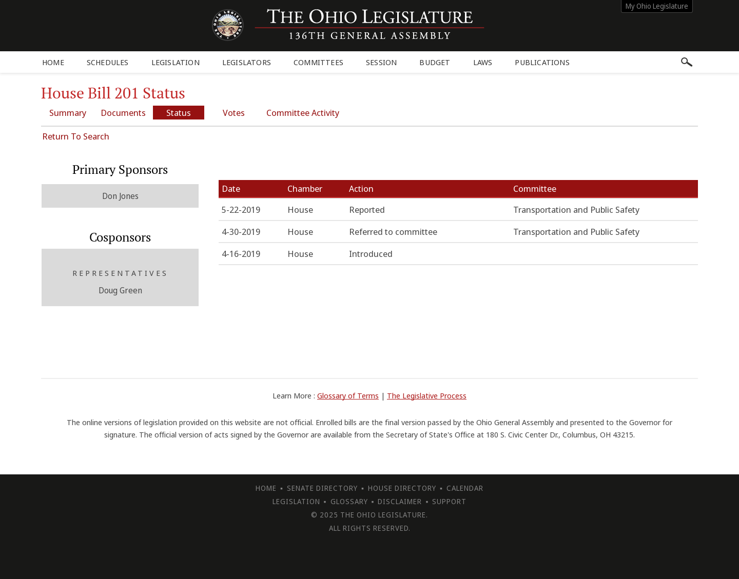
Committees (318, 62)
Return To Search (75, 136)
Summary (67, 112)
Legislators (246, 62)
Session (381, 62)
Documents (123, 112)
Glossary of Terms (348, 395)
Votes (234, 112)
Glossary (349, 501)
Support (449, 501)
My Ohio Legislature (657, 6)
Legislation (175, 62)
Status (178, 112)
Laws (483, 62)
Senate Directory (322, 488)
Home (53, 62)
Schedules (108, 62)
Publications (542, 62)
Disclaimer (400, 501)
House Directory (402, 488)
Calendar (464, 488)
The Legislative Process (426, 395)
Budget (434, 62)
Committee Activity (302, 112)
